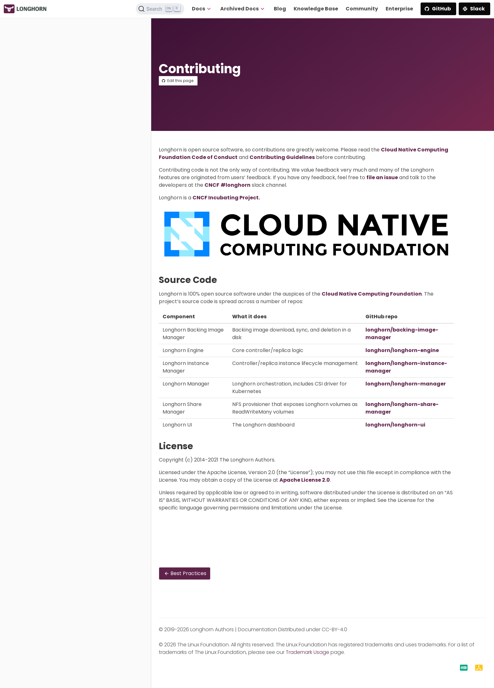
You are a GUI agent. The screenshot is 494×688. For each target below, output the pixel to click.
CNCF (211, 185)
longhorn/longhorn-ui (395, 424)
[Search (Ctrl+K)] (160, 9)
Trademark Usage (307, 652)
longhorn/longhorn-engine (402, 350)
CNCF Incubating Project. (226, 197)
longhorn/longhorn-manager (405, 383)
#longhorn (235, 185)
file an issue (382, 177)
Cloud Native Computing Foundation (372, 293)
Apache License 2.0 (304, 480)
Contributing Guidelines (282, 157)
